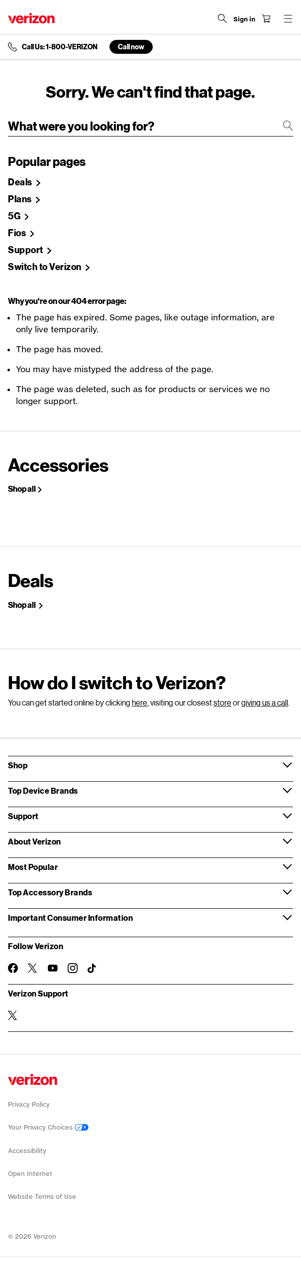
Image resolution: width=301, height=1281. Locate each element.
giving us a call (264, 702)
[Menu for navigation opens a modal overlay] (288, 18)
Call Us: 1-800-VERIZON (60, 46)
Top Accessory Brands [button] (50, 892)
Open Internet (30, 1173)
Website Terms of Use (42, 1196)
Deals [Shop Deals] (21, 182)
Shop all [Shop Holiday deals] (22, 605)
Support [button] (23, 816)
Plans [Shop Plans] (20, 199)
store (222, 702)
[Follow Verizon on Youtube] (53, 968)
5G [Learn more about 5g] (15, 216)
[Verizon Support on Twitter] (13, 1015)
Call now (131, 46)
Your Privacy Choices (48, 1127)
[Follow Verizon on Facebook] (13, 968)
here (139, 702)
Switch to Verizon (45, 267)
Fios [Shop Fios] (18, 233)
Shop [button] (17, 765)
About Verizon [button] (34, 841)
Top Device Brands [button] (43, 790)
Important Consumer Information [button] (70, 917)
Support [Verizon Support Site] (26, 250)
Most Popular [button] (33, 866)
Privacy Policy (29, 1104)
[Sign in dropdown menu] (244, 19)
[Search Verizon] (222, 18)
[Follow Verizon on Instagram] (73, 968)
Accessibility (27, 1150)
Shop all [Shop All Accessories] (22, 489)
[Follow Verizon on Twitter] (33, 968)
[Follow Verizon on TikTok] (93, 969)
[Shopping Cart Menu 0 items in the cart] (266, 18)
